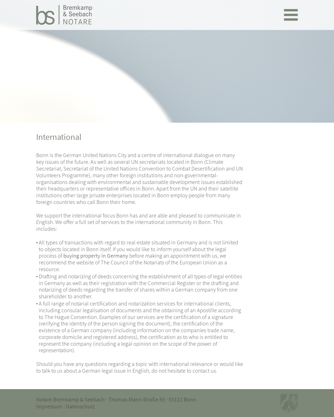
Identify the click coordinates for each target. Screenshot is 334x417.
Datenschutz (80, 406)
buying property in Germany (95, 255)
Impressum (49, 406)
